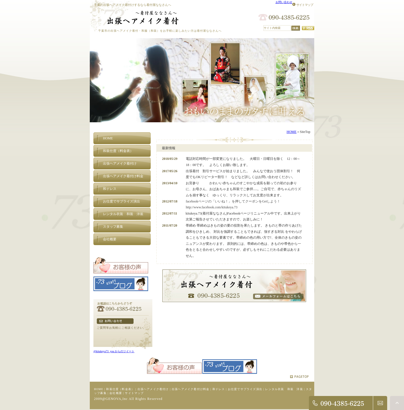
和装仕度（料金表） (120, 389)
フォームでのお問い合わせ (115, 321)
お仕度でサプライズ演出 (245, 389)
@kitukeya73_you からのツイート (113, 351)
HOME (291, 132)
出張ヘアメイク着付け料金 (190, 389)
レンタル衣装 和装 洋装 (284, 389)
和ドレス (218, 389)
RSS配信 (308, 28)
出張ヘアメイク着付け (153, 389)
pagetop (299, 376)
